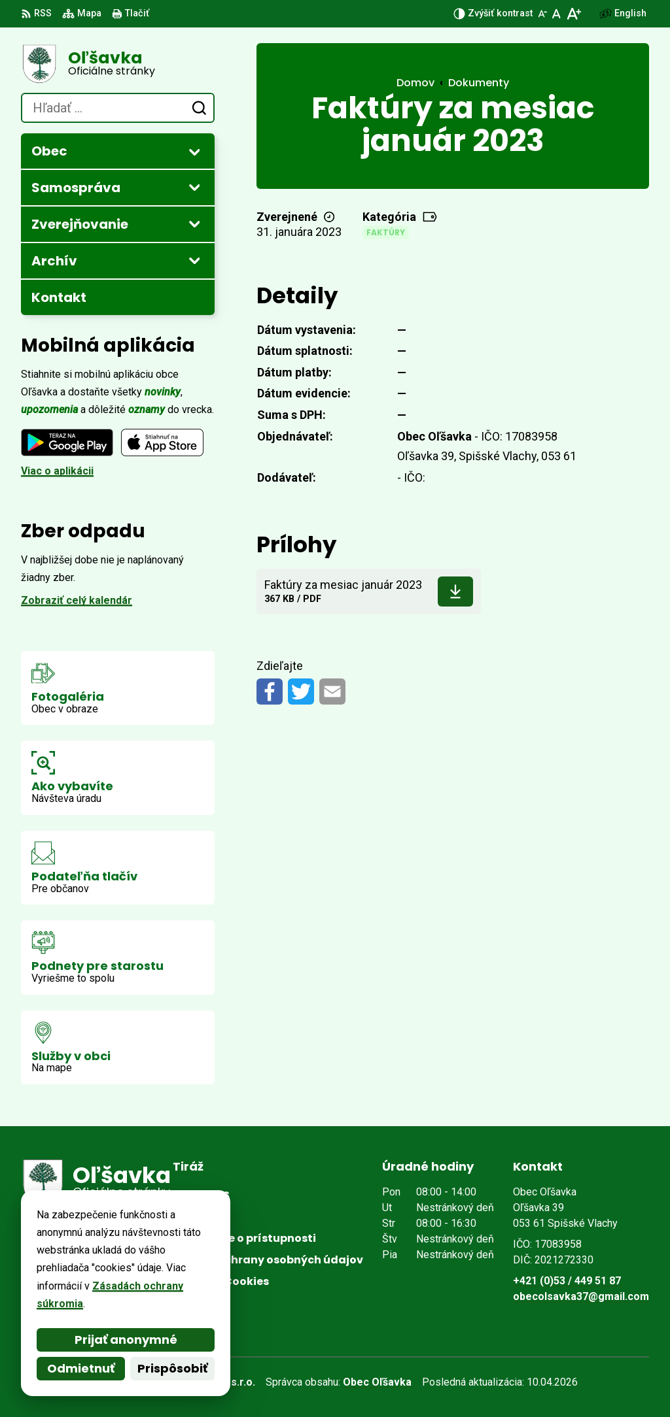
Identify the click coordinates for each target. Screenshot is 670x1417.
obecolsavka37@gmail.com (581, 1296)
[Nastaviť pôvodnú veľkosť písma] (556, 13)
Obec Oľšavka (377, 1382)
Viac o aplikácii (57, 471)
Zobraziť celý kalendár (76, 600)
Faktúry (385, 232)
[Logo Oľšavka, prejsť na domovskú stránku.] (118, 64)
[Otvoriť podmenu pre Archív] (194, 260)
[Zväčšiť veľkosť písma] (573, 13)
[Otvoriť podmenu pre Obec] (194, 152)
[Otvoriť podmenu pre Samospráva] (194, 187)
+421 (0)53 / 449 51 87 (567, 1281)
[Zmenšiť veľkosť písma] (542, 13)
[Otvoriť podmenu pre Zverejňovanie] (194, 223)
